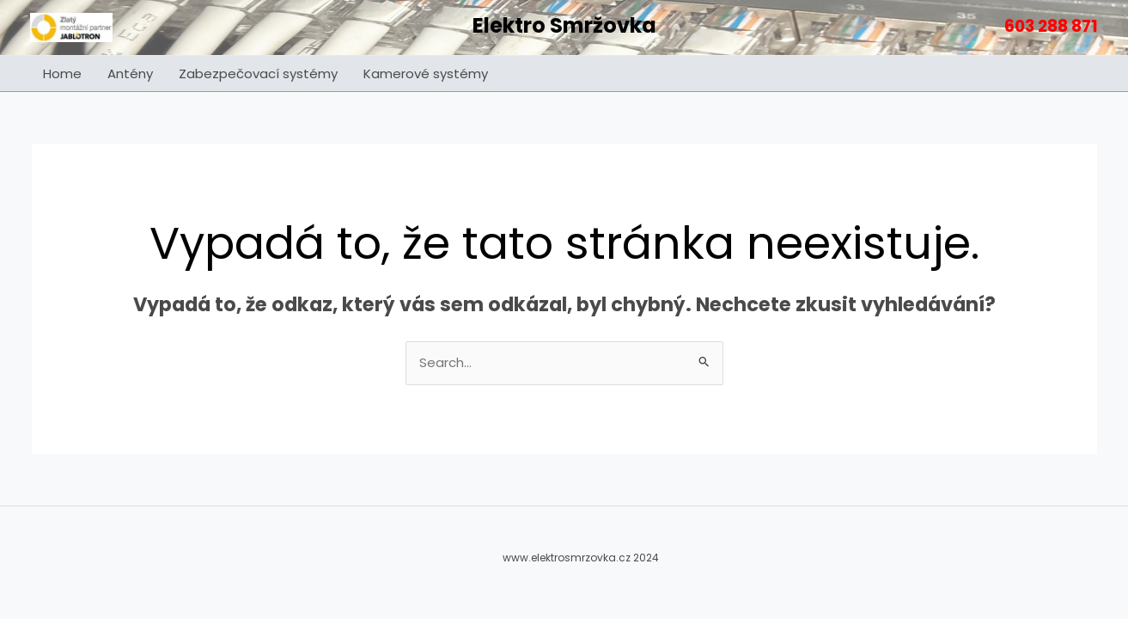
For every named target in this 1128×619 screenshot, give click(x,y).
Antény (130, 73)
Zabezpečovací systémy (258, 73)
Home (62, 73)
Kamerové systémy (425, 73)
